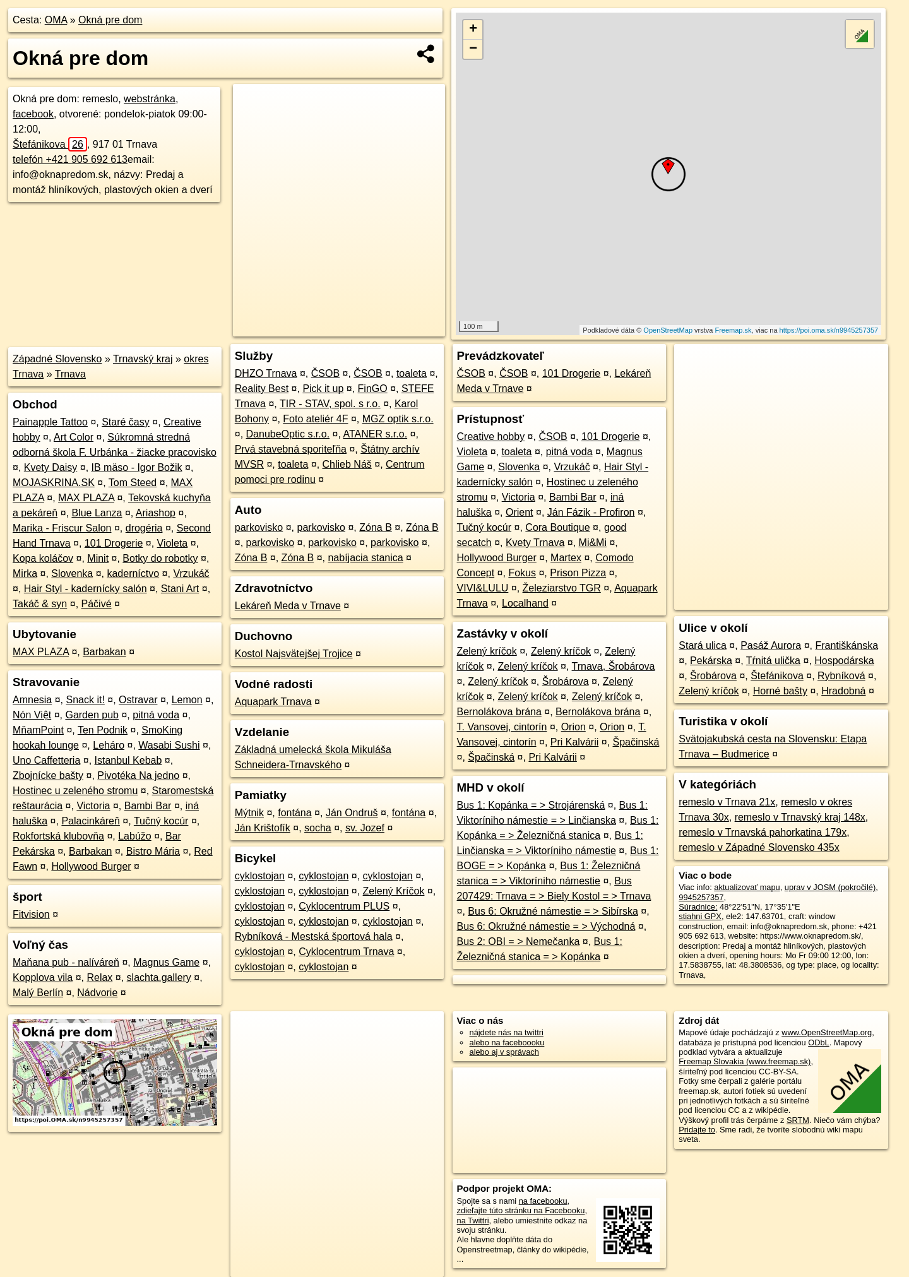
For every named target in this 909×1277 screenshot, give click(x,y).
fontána (294, 812)
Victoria (93, 805)
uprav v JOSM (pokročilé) (830, 887)
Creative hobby (491, 436)
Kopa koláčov (43, 558)
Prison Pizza (578, 572)
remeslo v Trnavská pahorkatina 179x (763, 832)
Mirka (25, 573)
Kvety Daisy (50, 467)
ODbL (818, 1042)
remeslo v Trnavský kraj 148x (800, 817)
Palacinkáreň (90, 821)
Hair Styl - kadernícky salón (85, 588)
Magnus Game (166, 962)
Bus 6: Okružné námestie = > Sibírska (553, 911)
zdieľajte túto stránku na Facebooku (521, 1210)
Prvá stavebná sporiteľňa (291, 449)
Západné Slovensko (57, 358)
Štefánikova (50, 144)
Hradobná (843, 691)
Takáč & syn (40, 603)
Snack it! (85, 699)
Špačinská (636, 742)
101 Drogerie (114, 543)
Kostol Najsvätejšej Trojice (294, 653)
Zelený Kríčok (394, 891)
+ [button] (473, 29)
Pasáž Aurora (770, 645)
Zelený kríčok (487, 651)
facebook (33, 114)
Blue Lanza (96, 513)
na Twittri (473, 1220)
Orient (519, 512)
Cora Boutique (557, 527)
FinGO (373, 388)
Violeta (172, 543)
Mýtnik (249, 812)
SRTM (798, 1120)
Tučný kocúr (161, 821)
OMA (56, 20)
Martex (565, 557)
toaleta (411, 373)
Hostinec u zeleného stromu (75, 790)
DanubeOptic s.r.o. (288, 434)
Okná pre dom (110, 20)
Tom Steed (133, 482)
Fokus (522, 572)
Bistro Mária (153, 851)
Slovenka (72, 573)
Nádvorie (97, 992)
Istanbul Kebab (128, 760)
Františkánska (846, 645)
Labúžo (135, 836)
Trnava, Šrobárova (613, 666)
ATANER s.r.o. (375, 434)
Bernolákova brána (499, 711)
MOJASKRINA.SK (54, 482)
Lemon (187, 699)
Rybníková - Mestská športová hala (314, 936)
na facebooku (543, 1201)
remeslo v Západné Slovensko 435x (759, 847)
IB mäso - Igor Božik (137, 467)
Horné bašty (780, 691)
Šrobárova (565, 681)
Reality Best (261, 388)
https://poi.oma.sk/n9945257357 (829, 330)
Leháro (108, 745)
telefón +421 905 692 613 (70, 159)
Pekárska (711, 660)
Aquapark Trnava (273, 701)
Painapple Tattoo (50, 422)
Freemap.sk (733, 330)
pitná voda (156, 715)
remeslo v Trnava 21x (727, 802)
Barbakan (104, 651)
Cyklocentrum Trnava (346, 951)
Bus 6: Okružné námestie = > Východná (546, 926)
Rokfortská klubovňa (58, 836)
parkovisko (259, 527)
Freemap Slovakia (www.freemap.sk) (745, 1061)
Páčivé (96, 603)
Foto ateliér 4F (315, 418)
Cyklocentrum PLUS (344, 906)
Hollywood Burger (91, 866)
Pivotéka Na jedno (138, 775)
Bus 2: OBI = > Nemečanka (518, 941)
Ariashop (155, 513)
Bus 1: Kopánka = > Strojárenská (531, 805)
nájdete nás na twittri (507, 1032)
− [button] (473, 49)
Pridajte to (697, 1129)
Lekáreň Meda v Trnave (288, 605)
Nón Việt (32, 715)
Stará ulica (703, 645)
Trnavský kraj (143, 358)
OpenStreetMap (667, 330)
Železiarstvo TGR (562, 588)
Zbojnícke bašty (48, 775)
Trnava (70, 374)
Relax (99, 977)
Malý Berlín (38, 992)
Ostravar (138, 699)
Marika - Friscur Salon (62, 528)
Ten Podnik (103, 730)
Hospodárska (844, 660)
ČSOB (325, 373)
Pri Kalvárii (574, 742)
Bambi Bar (148, 805)
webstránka (149, 98)
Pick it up (322, 388)
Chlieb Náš (347, 464)
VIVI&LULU (483, 588)
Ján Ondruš (352, 812)
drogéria (144, 528)
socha (317, 828)
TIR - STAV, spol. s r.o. (330, 403)
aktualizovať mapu (747, 887)
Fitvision (31, 914)
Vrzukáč (191, 573)
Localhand (525, 603)
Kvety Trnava (535, 542)
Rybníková (841, 675)
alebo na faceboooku (507, 1042)
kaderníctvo (133, 573)
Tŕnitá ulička (773, 660)
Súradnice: (698, 907)
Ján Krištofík (262, 828)
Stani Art (180, 588)
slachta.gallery (159, 977)
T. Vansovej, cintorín (502, 727)
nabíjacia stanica (365, 557)
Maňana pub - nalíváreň (66, 962)
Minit (98, 558)
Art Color (73, 437)
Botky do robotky (160, 558)
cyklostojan (260, 875)
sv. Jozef (364, 828)
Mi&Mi (593, 542)
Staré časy (126, 422)
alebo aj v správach (504, 1052)
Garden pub (92, 715)
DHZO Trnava (266, 373)
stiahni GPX (700, 916)
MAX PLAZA (86, 497)
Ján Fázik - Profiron (591, 512)
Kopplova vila (43, 977)
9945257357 (701, 897)
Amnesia (32, 699)
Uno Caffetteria (46, 760)
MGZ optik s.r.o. (398, 418)
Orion (573, 727)
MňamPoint (38, 730)
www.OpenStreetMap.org (826, 1032)
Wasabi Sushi (168, 745)
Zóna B (375, 527)
